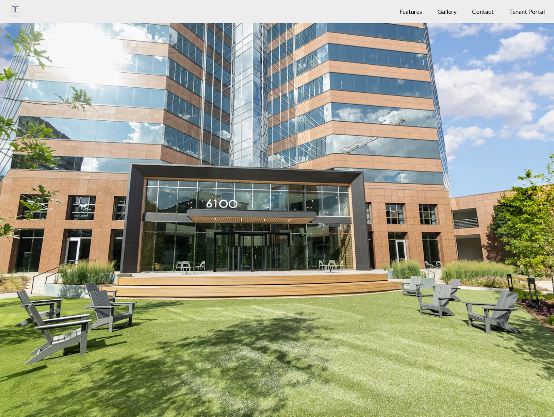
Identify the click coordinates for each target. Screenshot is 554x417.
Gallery (447, 11)
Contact (483, 11)
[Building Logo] (15, 11)
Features (410, 11)
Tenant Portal (527, 11)
